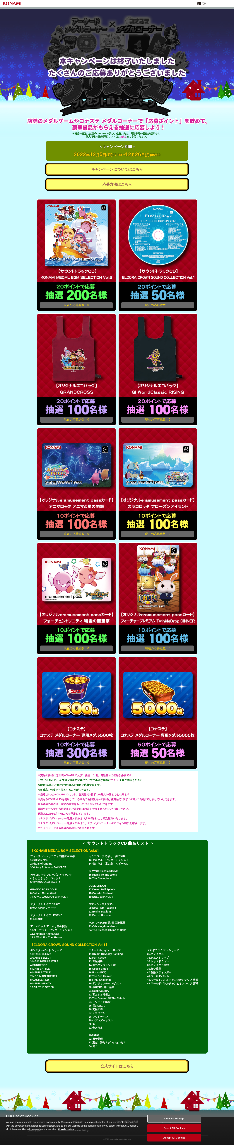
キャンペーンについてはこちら (117, 169)
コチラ (123, 136)
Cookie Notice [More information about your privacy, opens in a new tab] (66, 1133)
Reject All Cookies (174, 1131)
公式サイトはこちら (117, 1066)
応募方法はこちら (117, 184)
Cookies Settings (174, 1122)
